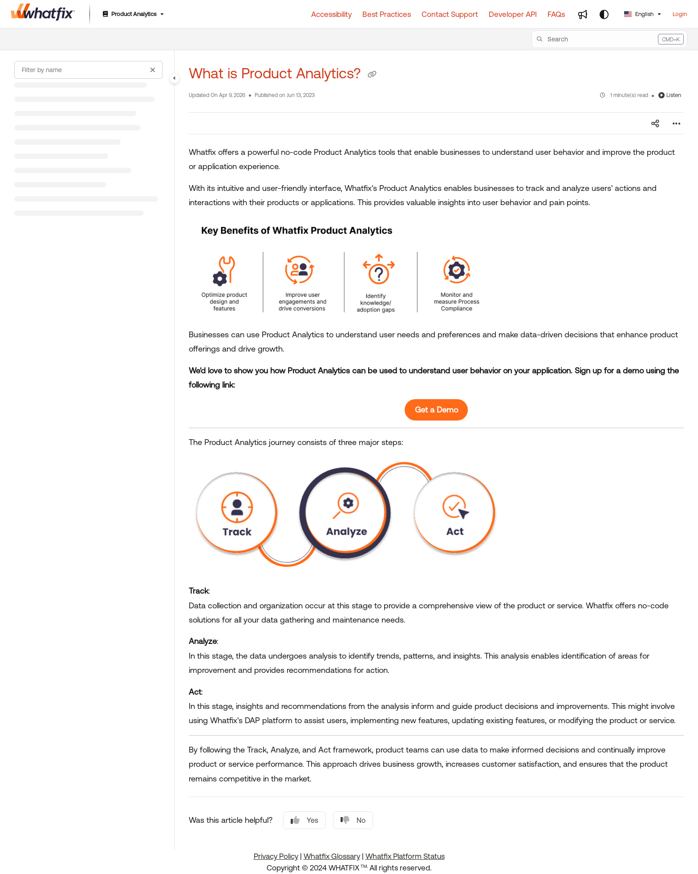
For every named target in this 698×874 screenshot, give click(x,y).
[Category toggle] (174, 78)
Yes (304, 820)
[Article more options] (677, 123)
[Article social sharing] (655, 123)
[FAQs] (556, 14)
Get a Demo (436, 409)
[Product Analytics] (132, 14)
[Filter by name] (88, 70)
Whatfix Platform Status (405, 856)
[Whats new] (583, 14)
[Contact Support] (450, 14)
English (638, 14)
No (353, 820)
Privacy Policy (276, 856)
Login (680, 14)
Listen (669, 95)
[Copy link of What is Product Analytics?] (372, 75)
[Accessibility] (331, 14)
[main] (436, 450)
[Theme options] (604, 14)
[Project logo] (43, 14)
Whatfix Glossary (332, 856)
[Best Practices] (386, 14)
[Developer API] (513, 14)
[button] (609, 39)
